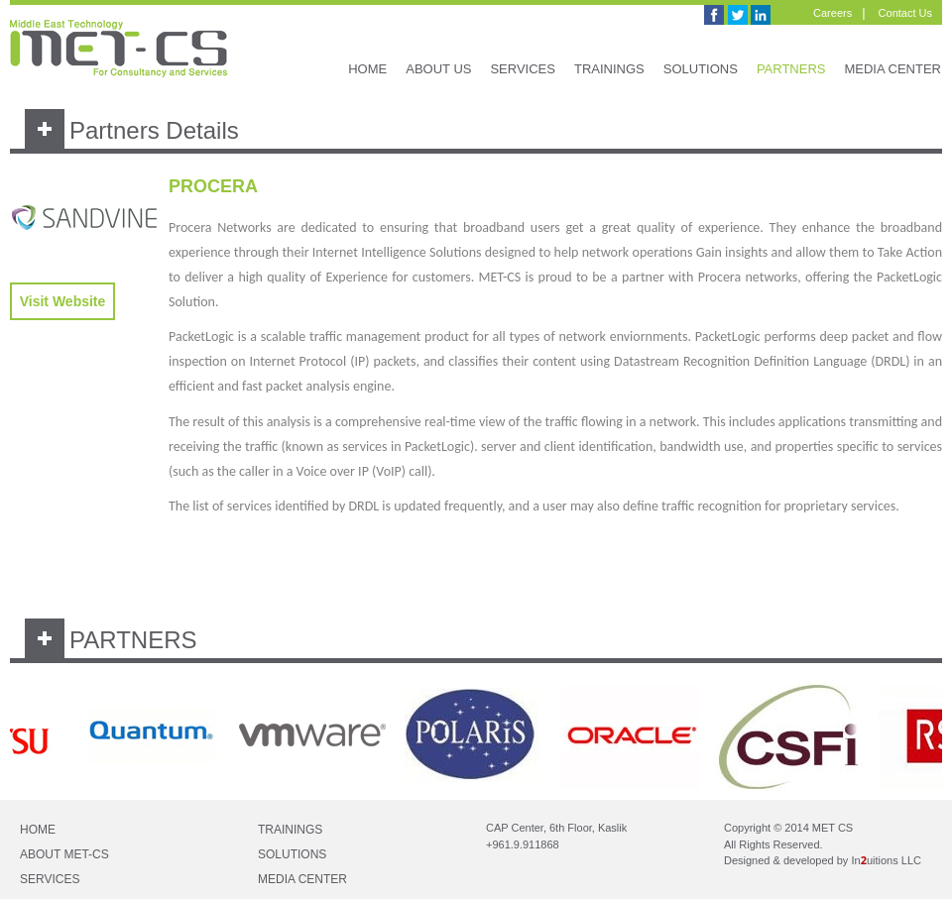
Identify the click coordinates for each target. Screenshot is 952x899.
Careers (832, 13)
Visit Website (63, 301)
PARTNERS (791, 68)
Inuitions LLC (886, 860)
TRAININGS (609, 68)
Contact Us (905, 13)
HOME (367, 68)
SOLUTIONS (700, 68)
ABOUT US (438, 68)
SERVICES (522, 68)
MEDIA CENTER (892, 68)
